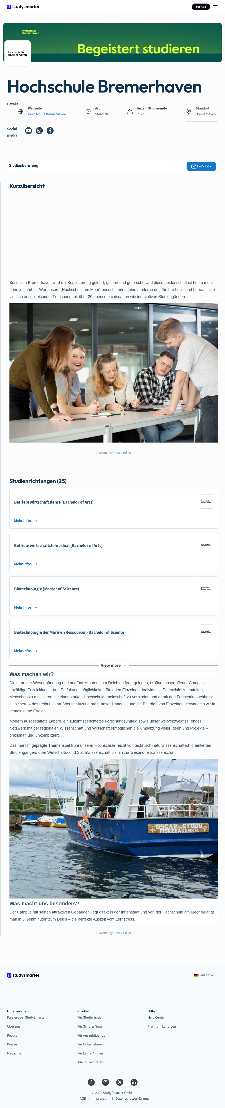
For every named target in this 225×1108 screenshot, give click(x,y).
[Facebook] (91, 1082)
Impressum (101, 1098)
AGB (83, 1098)
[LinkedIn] (134, 1082)
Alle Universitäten (90, 1062)
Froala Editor (122, 452)
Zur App (201, 7)
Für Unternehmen (90, 1044)
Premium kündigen (162, 1026)
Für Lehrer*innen (90, 1053)
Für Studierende (89, 1017)
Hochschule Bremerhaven (47, 114)
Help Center (156, 1017)
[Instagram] (105, 1082)
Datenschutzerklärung (132, 1098)
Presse (12, 1044)
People (12, 1035)
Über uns (13, 1026)
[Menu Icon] (215, 6)
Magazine (14, 1053)
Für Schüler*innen (91, 1026)
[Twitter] (119, 1082)
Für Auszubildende (91, 1035)
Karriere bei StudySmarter (26, 1017)
